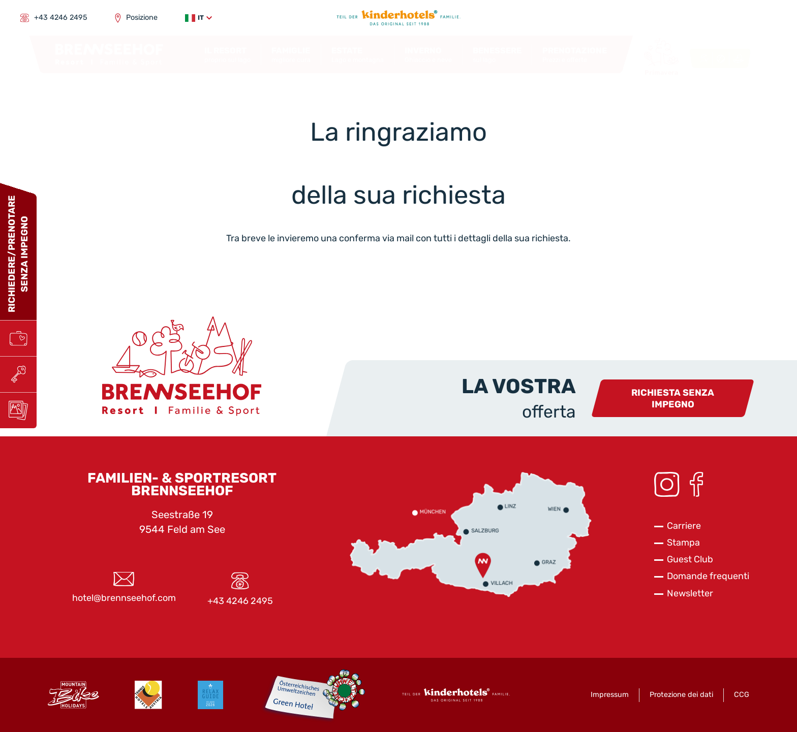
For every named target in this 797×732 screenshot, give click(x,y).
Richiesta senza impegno (672, 398)
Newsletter (690, 593)
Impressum (610, 694)
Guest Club (690, 559)
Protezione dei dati (681, 694)
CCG (741, 694)
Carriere (684, 525)
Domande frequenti (708, 576)
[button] (198, 18)
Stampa (683, 542)
